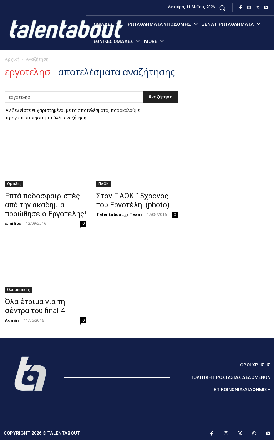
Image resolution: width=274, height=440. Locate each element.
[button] (222, 7)
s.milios (13, 223)
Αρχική (12, 59)
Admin (12, 320)
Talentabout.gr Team (119, 214)
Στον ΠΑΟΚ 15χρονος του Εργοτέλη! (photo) (132, 200)
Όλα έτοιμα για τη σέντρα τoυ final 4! (36, 306)
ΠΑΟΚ (103, 183)
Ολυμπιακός (18, 289)
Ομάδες (14, 183)
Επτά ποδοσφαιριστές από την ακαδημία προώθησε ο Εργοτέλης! (45, 205)
